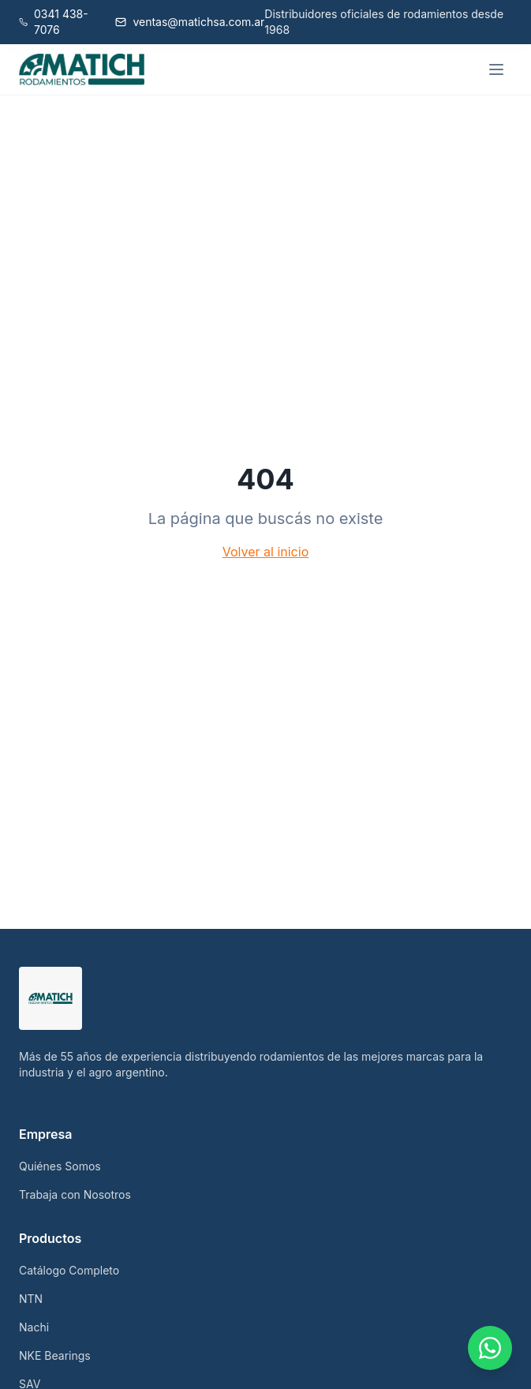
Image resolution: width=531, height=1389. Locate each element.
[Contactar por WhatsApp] (490, 1348)
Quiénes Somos (60, 1166)
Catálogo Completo (69, 1270)
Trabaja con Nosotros (75, 1194)
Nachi (34, 1327)
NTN (31, 1298)
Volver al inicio (265, 552)
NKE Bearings (55, 1355)
